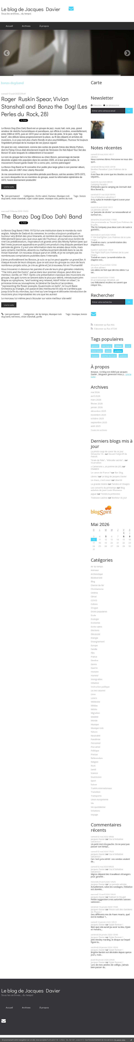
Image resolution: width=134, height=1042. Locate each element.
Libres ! (94, 156)
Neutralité (95, 735)
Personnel (95, 743)
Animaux (95, 570)
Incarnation (96, 462)
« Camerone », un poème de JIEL (106, 466)
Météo (94, 709)
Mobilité (94, 717)
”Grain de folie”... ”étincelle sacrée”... (107, 460)
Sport (93, 780)
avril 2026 (95, 396)
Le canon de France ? (101, 472)
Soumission (96, 777)
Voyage (94, 814)
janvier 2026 (97, 407)
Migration (95, 713)
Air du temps (42, 314)
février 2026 (97, 403)
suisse (95, 355)
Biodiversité (96, 577)
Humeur (52, 196)
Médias (94, 705)
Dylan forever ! (116, 924)
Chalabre (95, 468)
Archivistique (97, 574)
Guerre (94, 668)
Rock (93, 765)
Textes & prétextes (110, 493)
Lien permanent (10, 196)
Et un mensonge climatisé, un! (105, 280)
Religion (94, 762)
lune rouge (97, 351)
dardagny (106, 346)
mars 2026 (96, 399)
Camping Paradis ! (99, 184)
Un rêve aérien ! (98, 267)
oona (108, 351)
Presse (94, 754)
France (94, 656)
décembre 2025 (98, 411)
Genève (94, 660)
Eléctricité (95, 634)
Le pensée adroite (99, 209)
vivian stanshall (18, 198)
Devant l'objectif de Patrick (109, 455)
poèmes (123, 355)
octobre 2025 (97, 418)
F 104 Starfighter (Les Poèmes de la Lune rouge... (111, 238)
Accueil (9, 25)
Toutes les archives (99, 430)
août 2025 (96, 426)
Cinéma (94, 592)
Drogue (94, 608)
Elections (95, 630)
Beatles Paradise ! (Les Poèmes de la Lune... (108, 170)
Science (94, 773)
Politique (95, 750)
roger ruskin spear (35, 198)
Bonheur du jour (119, 497)
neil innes (15, 316)
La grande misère (99, 484)
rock (128, 346)
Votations (95, 810)
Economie (95, 622)
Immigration (96, 679)
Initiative (95, 683)
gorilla (39, 316)
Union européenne (99, 799)
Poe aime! (95, 747)
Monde (94, 720)
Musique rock (63, 196)
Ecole (93, 615)
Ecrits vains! (41, 196)
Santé (93, 769)
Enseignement (97, 641)
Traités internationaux (101, 788)
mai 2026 (95, 392)
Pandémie (95, 739)
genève (95, 346)
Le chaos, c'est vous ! (101, 480)
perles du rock (65, 198)
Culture (94, 604)
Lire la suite (9, 186)
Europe (94, 645)
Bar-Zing (119, 472)
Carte (96, 82)
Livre (93, 694)
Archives (26, 25)
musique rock (51, 198)
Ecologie (95, 619)
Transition (95, 792)
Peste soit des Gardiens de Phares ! (111, 910)
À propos (44, 25)
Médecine (95, 701)
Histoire (95, 671)
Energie (94, 638)
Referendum (97, 758)
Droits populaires (99, 611)
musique (76, 314)
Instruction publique (100, 686)
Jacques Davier (98, 839)
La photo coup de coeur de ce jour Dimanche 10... (107, 452)
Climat (94, 596)
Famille (94, 649)
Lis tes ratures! (98, 690)
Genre (94, 664)
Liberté (118, 480)
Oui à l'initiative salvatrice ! (103, 197)
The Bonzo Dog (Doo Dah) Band (41, 216)
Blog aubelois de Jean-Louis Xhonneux (108, 488)
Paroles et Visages (121, 484)
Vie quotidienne (98, 807)
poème (118, 351)
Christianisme (97, 589)
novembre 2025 (98, 415)
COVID (94, 600)
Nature (94, 731)
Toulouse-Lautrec (99, 497)
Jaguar (94, 493)
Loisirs (94, 698)
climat (118, 346)
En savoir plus (119, 1040)
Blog (93, 581)
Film (93, 653)
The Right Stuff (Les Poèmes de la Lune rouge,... (109, 253)
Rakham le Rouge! (117, 897)
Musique (95, 724)
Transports (96, 795)
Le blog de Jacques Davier (30, 9)
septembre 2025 (99, 422)
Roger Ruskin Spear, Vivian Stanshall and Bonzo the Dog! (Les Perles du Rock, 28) (44, 106)
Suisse (94, 784)
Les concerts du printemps (103, 487)
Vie (92, 803)
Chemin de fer (97, 585)
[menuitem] (9, 26)
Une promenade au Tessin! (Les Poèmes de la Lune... (112, 223)
